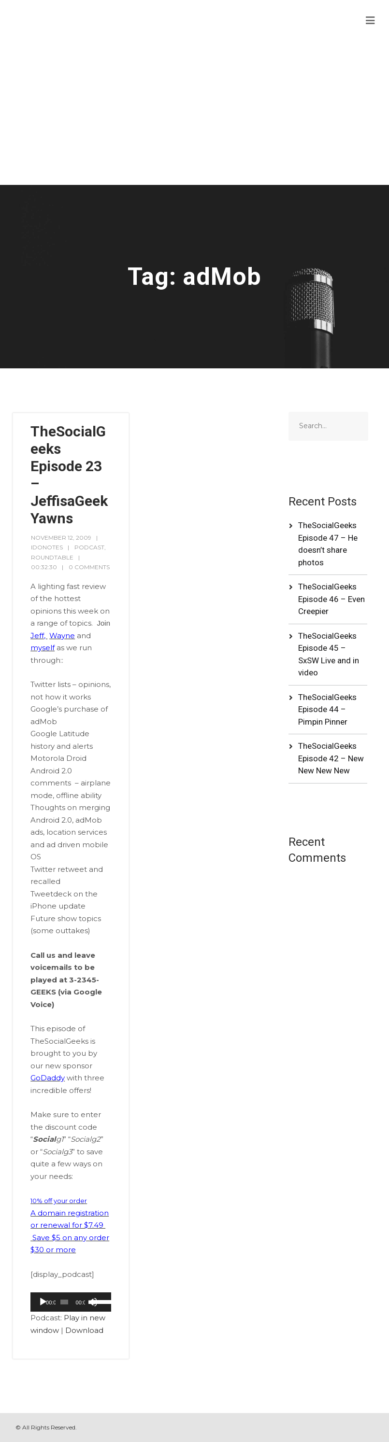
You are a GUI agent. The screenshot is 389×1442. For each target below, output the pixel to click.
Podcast (89, 547)
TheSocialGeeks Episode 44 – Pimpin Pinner (327, 709)
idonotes (47, 547)
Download (84, 1330)
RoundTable (52, 557)
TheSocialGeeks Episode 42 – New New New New (331, 758)
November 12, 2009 (61, 537)
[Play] (43, 1302)
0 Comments (89, 567)
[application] (70, 1302)
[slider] (64, 1302)
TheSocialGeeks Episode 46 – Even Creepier (331, 599)
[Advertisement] (194, 112)
